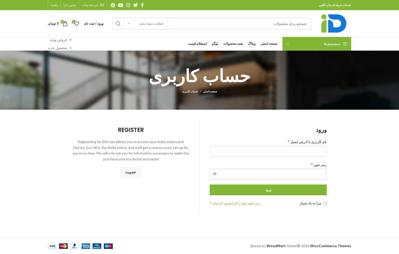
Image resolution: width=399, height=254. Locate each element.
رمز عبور (319, 164)
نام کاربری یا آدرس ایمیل (307, 141)
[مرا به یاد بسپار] (325, 203)
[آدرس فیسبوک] (142, 5)
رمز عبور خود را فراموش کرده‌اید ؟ (235, 203)
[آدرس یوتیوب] (121, 5)
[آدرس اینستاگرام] (128, 5)
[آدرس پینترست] (113, 5)
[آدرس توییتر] (135, 5)
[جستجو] (211, 24)
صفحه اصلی (210, 91)
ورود (268, 190)
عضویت (130, 172)
